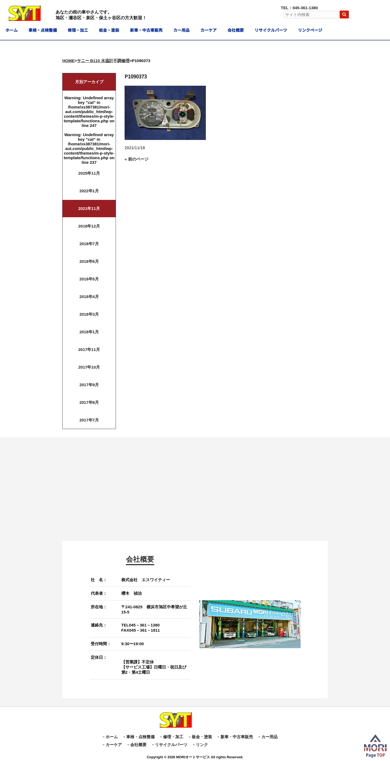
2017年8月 (89, 402)
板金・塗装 (202, 736)
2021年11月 (89, 208)
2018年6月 (89, 261)
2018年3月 (89, 314)
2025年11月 (89, 173)
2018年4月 (89, 296)
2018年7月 (89, 243)
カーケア (114, 744)
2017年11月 (89, 349)
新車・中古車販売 (236, 736)
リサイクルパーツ (171, 744)
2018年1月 (89, 332)
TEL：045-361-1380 (299, 7)
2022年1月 (89, 190)
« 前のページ (136, 159)
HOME (68, 60)
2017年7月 (89, 420)
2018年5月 (89, 279)
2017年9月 (89, 384)
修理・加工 (173, 736)
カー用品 (269, 736)
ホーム (112, 736)
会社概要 (138, 744)
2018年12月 (89, 226)
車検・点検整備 (140, 736)
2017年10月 (89, 367)
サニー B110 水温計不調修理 (103, 60)
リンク (202, 744)
